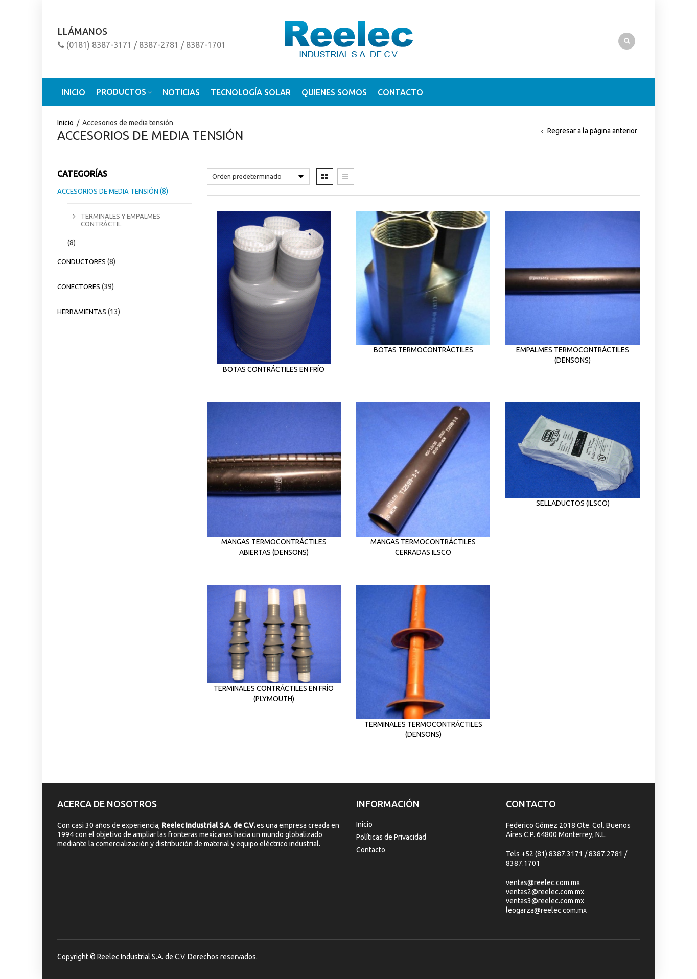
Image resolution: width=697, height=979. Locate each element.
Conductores (81, 261)
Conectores (78, 286)
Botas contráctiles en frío (273, 369)
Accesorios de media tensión (107, 191)
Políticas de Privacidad (391, 837)
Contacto (400, 92)
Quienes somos (334, 92)
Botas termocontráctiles (423, 350)
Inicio (73, 92)
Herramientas (81, 311)
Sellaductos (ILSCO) (573, 503)
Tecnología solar (251, 92)
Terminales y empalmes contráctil (120, 219)
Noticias (181, 92)
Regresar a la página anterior (592, 131)
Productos (121, 92)
